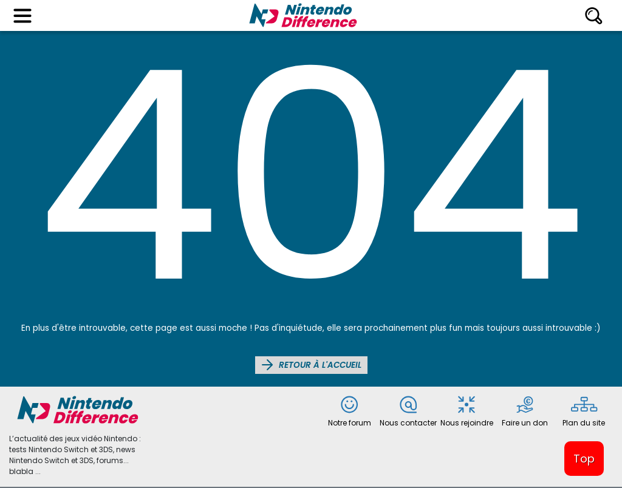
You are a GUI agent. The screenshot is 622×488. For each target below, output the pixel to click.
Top (584, 458)
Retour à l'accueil (311, 365)
